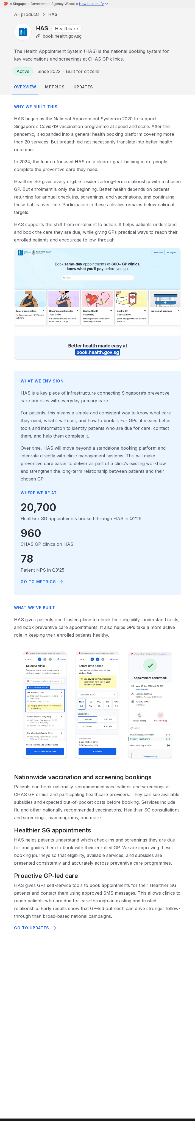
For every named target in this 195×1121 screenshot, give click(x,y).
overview (25, 87)
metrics (55, 87)
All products (27, 14)
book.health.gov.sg (62, 36)
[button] (93, 4)
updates (83, 87)
